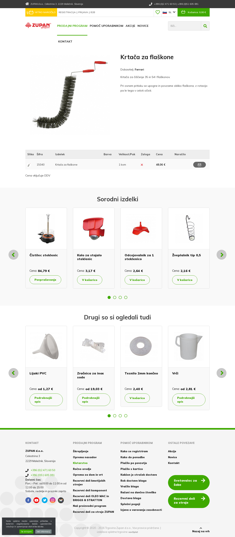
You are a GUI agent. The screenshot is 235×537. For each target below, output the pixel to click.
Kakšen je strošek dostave (138, 474)
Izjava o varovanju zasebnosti (141, 509)
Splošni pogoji (130, 504)
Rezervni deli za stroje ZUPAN (93, 511)
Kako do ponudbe (132, 457)
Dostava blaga (130, 498)
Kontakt (65, 41)
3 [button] (120, 297)
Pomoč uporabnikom (106, 26)
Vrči (175, 373)
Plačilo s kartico (131, 468)
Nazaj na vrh (201, 530)
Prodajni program (72, 26)
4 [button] (126, 297)
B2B (93, 12)
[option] (46, 248)
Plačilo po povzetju (133, 463)
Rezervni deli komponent (90, 490)
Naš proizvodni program (89, 505)
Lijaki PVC (38, 373)
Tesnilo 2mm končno (141, 373)
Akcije (130, 26)
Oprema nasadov (84, 457)
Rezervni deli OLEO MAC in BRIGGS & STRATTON (91, 498)
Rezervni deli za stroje (189, 500)
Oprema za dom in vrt (88, 474)
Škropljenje (80, 451)
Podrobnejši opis (43, 399)
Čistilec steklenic (44, 255)
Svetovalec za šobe (189, 482)
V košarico (89, 280)
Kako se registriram (134, 451)
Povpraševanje (45, 280)
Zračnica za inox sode (90, 375)
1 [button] (109, 297)
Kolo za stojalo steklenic (89, 257)
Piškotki (31, 529)
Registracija (67, 12)
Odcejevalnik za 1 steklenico (139, 257)
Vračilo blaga (129, 486)
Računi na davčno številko (138, 492)
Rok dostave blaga (133, 480)
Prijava (83, 12)
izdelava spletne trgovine (112, 531)
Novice (143, 26)
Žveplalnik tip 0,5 (186, 255)
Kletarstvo (80, 463)
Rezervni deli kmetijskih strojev (89, 482)
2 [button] (115, 297)
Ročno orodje (82, 468)
